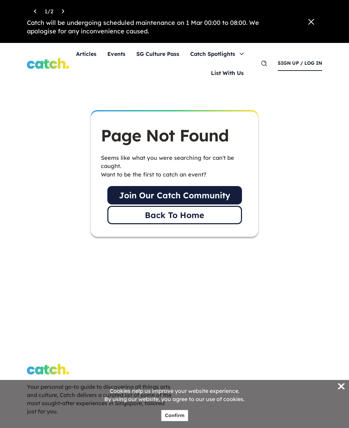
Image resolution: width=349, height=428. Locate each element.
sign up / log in (300, 63)
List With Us (227, 73)
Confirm (174, 415)
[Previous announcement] (35, 10)
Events (116, 53)
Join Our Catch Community (174, 195)
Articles (86, 53)
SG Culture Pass (157, 53)
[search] (264, 63)
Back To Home (174, 215)
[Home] (48, 63)
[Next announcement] (63, 10)
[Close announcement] (311, 21)
